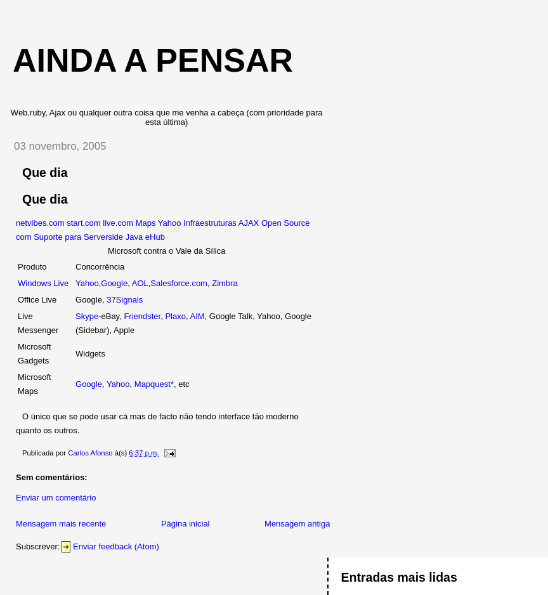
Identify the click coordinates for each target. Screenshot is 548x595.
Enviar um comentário (56, 497)
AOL (140, 283)
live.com (118, 223)
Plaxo (175, 316)
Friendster (142, 316)
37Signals (125, 299)
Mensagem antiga (297, 523)
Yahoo (87, 283)
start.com (83, 223)
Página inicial (185, 523)
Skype (86, 316)
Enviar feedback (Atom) (116, 546)
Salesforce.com (178, 283)
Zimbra (224, 283)
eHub (155, 237)
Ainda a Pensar (153, 60)
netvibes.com (40, 223)
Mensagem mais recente (61, 523)
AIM (197, 316)
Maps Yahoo (158, 223)
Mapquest (152, 384)
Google (114, 283)
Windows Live (43, 283)
